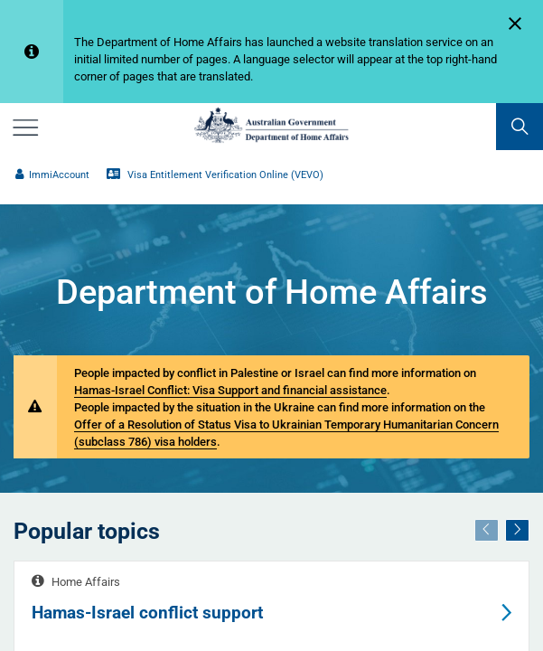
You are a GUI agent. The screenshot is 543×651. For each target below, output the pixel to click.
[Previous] (486, 530)
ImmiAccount (52, 174)
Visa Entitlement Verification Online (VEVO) (215, 174)
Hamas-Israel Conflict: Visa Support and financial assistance (230, 390)
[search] (519, 126)
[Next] (517, 530)
